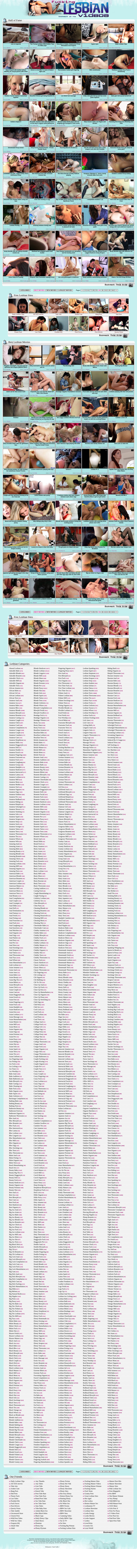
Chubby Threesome (40, 958)
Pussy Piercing (88, 1346)
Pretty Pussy (87, 1311)
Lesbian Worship (89, 713)
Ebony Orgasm (39, 1336)
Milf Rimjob (87, 935)
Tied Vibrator (112, 1217)
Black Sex (12, 1393)
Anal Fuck (12, 923)
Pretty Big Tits (88, 1296)
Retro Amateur (88, 1425)
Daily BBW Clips (66, 1518)
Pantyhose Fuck (88, 1163)
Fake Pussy (37, 1383)
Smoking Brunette (114, 903)
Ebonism (38, 1523)
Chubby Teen (38, 955)
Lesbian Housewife (65, 1363)
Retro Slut (86, 1452)
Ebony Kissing (39, 1321)
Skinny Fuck (112, 846)
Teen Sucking (112, 1190)
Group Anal (62, 859)
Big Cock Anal (14, 1257)
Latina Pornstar (63, 1267)
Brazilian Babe (39, 733)
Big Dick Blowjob (15, 1276)
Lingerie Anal (87, 728)
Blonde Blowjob (14, 1435)
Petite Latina (87, 1205)
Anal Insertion (14, 928)
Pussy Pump (87, 1348)
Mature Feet (87, 794)
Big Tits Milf (13, 1316)
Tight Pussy (112, 1232)
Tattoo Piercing (113, 1042)
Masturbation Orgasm (90, 752)
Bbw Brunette (14, 1123)
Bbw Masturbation (15, 1138)
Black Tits (12, 1408)
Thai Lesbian (112, 1205)
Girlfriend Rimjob (64, 797)
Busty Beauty (38, 856)
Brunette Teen (38, 831)
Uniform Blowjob (114, 1267)
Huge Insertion (63, 1034)
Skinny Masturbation (115, 854)
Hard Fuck (62, 923)
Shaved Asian (112, 767)
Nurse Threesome (89, 1064)
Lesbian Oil (62, 1403)
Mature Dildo (87, 787)
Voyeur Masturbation (115, 1326)
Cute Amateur (38, 1128)
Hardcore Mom (63, 938)
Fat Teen (37, 1420)
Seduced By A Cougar (115, 740)
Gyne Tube (119, 653)
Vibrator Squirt (113, 1286)
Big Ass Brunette (15, 1222)
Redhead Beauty (88, 1393)
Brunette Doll (38, 792)
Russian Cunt (112, 695)
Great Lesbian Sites (91, 1496)
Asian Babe (13, 975)
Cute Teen (37, 1153)
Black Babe (13, 1346)
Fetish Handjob (39, 1452)
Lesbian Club (63, 1321)
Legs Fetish (62, 1286)
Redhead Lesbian (89, 1405)
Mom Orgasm (87, 992)
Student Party (112, 997)
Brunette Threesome (41, 834)
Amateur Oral (14, 787)
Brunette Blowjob (40, 775)
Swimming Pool (113, 1032)
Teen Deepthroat (113, 1094)
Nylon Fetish (87, 1071)
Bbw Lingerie (14, 1136)
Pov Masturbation (89, 1281)
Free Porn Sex (114, 1516)
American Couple (15, 881)
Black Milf (13, 1373)
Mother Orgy (87, 1032)
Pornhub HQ (58, 331)
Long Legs (86, 737)
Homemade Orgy (64, 965)
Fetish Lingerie (39, 1454)
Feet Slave (37, 1427)
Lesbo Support (90, 1518)
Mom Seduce (87, 995)
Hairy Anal (62, 876)
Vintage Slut (112, 1318)
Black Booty (13, 1356)
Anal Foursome (14, 920)
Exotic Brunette (39, 1363)
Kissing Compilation (65, 1195)
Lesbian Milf (62, 1388)
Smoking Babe (113, 896)
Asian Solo (13, 1047)
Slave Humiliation (114, 881)
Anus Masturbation (15, 962)
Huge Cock (62, 1022)
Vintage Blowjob (113, 1296)
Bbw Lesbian (13, 1133)
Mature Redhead (88, 844)
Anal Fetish (13, 916)
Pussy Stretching (88, 1351)
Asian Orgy (13, 1032)
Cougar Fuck (38, 1047)
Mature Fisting (88, 799)
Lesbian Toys (87, 700)
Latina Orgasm (63, 1262)
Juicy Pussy (62, 1173)
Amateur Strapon (15, 819)
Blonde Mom (38, 678)
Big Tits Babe (14, 1304)
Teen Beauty (112, 1064)
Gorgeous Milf (63, 836)
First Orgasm (62, 681)
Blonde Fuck (13, 1457)
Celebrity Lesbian (40, 898)
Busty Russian (39, 881)
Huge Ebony (62, 1029)
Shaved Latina (112, 787)
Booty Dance (38, 725)
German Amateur (64, 757)
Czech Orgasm (39, 1178)
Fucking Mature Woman (93, 1486)
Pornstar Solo (87, 1269)
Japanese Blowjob (64, 1126)
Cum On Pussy (39, 1106)
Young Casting (113, 1432)
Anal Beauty (13, 896)
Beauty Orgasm (14, 1185)
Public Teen (87, 1326)
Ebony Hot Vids (65, 1484)
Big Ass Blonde (14, 1220)
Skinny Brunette (113, 844)
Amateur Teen (14, 831)
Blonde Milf (38, 676)
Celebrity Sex (38, 901)
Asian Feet (12, 1000)
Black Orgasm (14, 1380)
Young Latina (112, 1445)
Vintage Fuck (112, 1299)
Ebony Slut (37, 1341)
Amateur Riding (14, 802)
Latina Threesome (64, 1279)
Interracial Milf (63, 1091)
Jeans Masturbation (65, 1165)
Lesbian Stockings (89, 676)
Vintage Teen (112, 1321)
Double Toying (39, 1259)
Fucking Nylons (90, 1489)
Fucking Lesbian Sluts (67, 1528)
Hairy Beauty (63, 883)
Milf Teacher (87, 955)
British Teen (38, 755)
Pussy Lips (86, 1343)
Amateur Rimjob (15, 804)
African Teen (13, 698)
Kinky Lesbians (63, 1185)
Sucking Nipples (113, 1024)
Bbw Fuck (12, 1126)
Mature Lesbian (88, 824)
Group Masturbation (65, 866)
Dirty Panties (38, 1227)
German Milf (62, 777)
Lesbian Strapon (88, 678)
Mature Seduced (88, 849)
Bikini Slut (13, 1331)
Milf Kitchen (87, 918)
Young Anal (112, 1415)
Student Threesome (114, 1002)
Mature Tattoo (88, 866)
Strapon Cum (112, 980)
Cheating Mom (39, 920)
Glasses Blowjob (64, 819)
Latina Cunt (62, 1239)
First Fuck (61, 678)
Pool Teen (86, 1234)
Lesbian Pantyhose (64, 1412)
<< (82, 290)
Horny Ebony (63, 990)
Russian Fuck (112, 698)
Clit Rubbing (38, 980)
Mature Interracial (89, 814)
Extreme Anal (38, 1368)
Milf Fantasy (87, 903)
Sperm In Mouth (113, 950)
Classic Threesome (40, 970)
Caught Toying (39, 896)
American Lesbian (15, 883)
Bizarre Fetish (14, 1333)
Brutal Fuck (38, 844)
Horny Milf (62, 1000)
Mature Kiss (87, 817)
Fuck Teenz (89, 1491)
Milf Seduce (87, 938)
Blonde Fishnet (14, 1454)
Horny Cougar (63, 985)
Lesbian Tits (87, 698)
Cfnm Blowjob (39, 903)
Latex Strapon (63, 1225)
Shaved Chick (112, 782)
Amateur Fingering (15, 755)
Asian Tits (12, 1054)
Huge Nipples (63, 1037)
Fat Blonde (37, 1398)
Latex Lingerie (63, 1217)
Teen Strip (111, 1187)
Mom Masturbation (89, 990)
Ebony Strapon (39, 1343)
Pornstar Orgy (88, 1257)
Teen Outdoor (112, 1155)
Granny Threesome (64, 856)
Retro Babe (87, 1427)
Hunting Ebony (65, 1498)
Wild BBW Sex (114, 1501)
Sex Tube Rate (40, 1501)
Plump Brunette (88, 1217)
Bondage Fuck (39, 715)
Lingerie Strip (87, 733)
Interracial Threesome (65, 1106)
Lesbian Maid (63, 1378)
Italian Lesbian (63, 1108)
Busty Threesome (40, 886)
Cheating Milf (38, 918)
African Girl (13, 693)
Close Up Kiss (39, 990)
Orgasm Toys (87, 1113)
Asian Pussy (13, 1039)
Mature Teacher (88, 869)
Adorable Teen (14, 686)
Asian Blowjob (14, 985)
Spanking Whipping (114, 948)
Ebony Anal (38, 1294)
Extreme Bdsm (39, 1370)
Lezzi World (89, 1528)
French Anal (62, 733)
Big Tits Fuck (13, 1311)
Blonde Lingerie (39, 673)
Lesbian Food (63, 1351)
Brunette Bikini (39, 772)
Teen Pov (111, 1165)
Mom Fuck (87, 987)
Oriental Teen (87, 1121)
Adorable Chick (14, 678)
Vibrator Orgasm (113, 1284)
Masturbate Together (90, 750)
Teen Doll (111, 1101)
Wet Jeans (111, 1333)
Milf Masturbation (89, 920)
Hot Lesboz (89, 1501)
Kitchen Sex (62, 1200)
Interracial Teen (63, 1103)
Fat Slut (36, 1417)
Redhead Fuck (88, 1403)
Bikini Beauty (14, 1323)
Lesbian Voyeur (88, 708)
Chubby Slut (38, 953)
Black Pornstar (14, 1385)
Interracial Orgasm (64, 1096)
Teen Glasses (112, 1128)
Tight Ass (111, 1225)
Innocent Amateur (64, 1049)
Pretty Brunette (88, 1301)
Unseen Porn (58, 635)
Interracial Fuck (63, 1084)
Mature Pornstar (88, 841)
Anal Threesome (14, 955)
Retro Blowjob (88, 1435)
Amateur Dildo (14, 742)
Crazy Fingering (39, 1076)
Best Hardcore (14, 1205)
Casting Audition (39, 888)
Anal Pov (12, 943)
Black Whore (13, 1412)
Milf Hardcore (88, 916)
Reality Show (87, 1380)
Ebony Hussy (64, 1486)
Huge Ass (61, 1017)
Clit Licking (38, 975)
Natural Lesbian (88, 1044)
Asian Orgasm (14, 1029)
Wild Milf (111, 1393)
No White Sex (65, 1503)
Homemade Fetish (64, 955)
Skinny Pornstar (113, 864)
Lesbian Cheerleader (65, 1316)
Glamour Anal (63, 804)
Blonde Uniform (39, 703)
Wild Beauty (112, 1378)
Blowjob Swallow (40, 713)
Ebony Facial (38, 1314)
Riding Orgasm (113, 671)
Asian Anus (13, 972)
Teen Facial (111, 1106)
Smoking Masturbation (115, 916)
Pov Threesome (88, 1291)
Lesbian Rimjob (63, 1435)
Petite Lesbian (88, 1207)
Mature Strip (87, 861)
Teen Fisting (112, 1121)
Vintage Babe (112, 1294)
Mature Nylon (88, 834)
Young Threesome (114, 1462)
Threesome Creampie (115, 1210)
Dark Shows (39, 1521)
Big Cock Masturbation (17, 1269)
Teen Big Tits (112, 1066)
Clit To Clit (37, 982)
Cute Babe (37, 1131)
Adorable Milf (14, 681)
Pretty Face (87, 1304)
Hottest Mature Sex (91, 1503)
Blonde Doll (13, 1450)
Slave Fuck (111, 876)
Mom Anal (86, 977)
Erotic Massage (39, 1358)
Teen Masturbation (114, 1145)
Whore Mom (112, 1361)
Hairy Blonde (63, 886)
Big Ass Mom (14, 1237)
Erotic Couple (38, 1356)
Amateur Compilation (16, 728)
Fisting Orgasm (63, 705)
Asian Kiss (13, 1012)
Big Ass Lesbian (14, 1232)
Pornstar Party (88, 1259)
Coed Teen (37, 1019)
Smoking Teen (112, 923)
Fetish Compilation (40, 1447)
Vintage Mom (112, 1311)
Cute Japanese (38, 1140)
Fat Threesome (39, 1422)
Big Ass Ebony (14, 1227)
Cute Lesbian (38, 1145)
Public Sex (86, 1323)
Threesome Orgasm (114, 1215)
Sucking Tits (112, 1027)
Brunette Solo (38, 824)
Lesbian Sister (63, 1450)
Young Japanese (113, 1442)
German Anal (63, 760)
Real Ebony (87, 1373)
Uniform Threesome (114, 1281)
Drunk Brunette (39, 1267)
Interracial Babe (63, 1066)
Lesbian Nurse (63, 1398)
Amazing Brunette (15, 856)
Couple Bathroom (40, 1056)
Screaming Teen (113, 737)
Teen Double (112, 1103)
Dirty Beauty (38, 1207)
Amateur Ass (13, 703)
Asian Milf (13, 1024)
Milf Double (87, 901)
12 (106, 290)
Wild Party (111, 1400)
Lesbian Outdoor (64, 1410)
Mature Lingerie (88, 826)
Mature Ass (87, 760)
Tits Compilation (113, 1237)
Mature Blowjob (88, 775)
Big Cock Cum (14, 1264)
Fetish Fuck (38, 1450)
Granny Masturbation (65, 851)
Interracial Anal (63, 1064)
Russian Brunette (113, 691)
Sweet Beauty (112, 1029)
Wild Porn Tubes (78, 635)
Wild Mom (111, 1395)
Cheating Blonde (39, 908)
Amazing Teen (14, 871)
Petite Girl (86, 1202)
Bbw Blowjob (14, 1121)
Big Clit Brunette (15, 1252)
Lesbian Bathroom (64, 1304)
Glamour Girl (63, 807)
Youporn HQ (119, 635)
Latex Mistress (63, 1220)
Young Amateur (113, 1412)
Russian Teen (112, 718)
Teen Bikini (112, 1069)
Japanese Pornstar (64, 1153)
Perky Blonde (87, 1183)
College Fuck (38, 1024)
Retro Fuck (87, 1440)
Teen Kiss (111, 1140)
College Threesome (40, 1042)
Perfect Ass (87, 1180)
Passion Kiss (87, 1178)
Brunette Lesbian (39, 804)
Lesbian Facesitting (65, 1336)
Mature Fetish (87, 797)
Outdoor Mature (88, 1140)
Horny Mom (62, 1002)
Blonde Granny (14, 1462)
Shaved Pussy (112, 799)
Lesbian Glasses (63, 1356)
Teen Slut (111, 1175)
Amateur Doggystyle (16, 745)
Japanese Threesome (65, 1158)
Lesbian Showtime (91, 1508)
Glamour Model (63, 814)
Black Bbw (13, 1348)
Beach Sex (12, 1168)
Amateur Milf (14, 780)
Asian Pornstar (14, 1034)
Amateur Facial (14, 752)
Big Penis (12, 1299)
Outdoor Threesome (90, 1145)
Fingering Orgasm (64, 668)
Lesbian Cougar (63, 1326)
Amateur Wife (14, 841)
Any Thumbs (58, 653)
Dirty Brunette (39, 1212)
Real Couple (87, 1368)
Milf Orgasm (87, 923)
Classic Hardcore (39, 962)
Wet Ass (110, 1328)
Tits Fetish (111, 1239)
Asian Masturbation (16, 1019)
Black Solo (13, 1398)
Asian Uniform (14, 1056)
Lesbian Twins (88, 703)
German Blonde (63, 765)
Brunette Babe (39, 762)
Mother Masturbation (90, 1027)
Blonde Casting (14, 1437)
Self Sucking (112, 745)
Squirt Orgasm (113, 960)
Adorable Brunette (15, 676)
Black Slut (12, 1395)
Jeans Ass (61, 1160)
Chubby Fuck (38, 938)
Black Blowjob (14, 1353)
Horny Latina (63, 995)
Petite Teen (87, 1210)
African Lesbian (14, 695)
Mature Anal (87, 757)
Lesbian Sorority (64, 1459)
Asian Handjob (14, 1007)
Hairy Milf (62, 911)
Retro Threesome (89, 1454)
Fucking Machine (64, 747)
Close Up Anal (39, 985)
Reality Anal (87, 1378)
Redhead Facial (88, 1400)
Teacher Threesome (114, 1049)
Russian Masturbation (115, 705)
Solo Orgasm (112, 935)
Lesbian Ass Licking (65, 1296)
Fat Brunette (38, 1400)
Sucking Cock (112, 1017)
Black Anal (13, 1341)
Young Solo (112, 1457)
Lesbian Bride (63, 1314)
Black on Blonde (15, 1415)
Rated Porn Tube (41, 1498)
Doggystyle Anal (39, 1237)
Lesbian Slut (62, 1454)
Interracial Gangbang (65, 1086)
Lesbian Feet (62, 1341)
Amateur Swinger (15, 826)
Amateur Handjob (15, 767)
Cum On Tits (38, 1108)
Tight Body (111, 1227)
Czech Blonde (38, 1160)
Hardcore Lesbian (64, 935)
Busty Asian (38, 851)
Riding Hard (112, 668)
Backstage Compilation (17, 1098)
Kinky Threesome (64, 1192)
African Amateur (15, 688)
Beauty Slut (13, 1190)
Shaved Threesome (114, 809)
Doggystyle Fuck (39, 1239)
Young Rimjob (113, 1450)
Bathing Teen (13, 1106)
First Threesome (63, 683)
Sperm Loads (112, 955)
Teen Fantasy (112, 1108)
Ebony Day (39, 1526)
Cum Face (37, 1096)
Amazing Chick (14, 859)
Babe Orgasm (13, 1091)
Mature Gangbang (89, 804)
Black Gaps (39, 1516)
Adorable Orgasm (15, 683)
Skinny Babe (112, 831)
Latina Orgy (62, 1264)
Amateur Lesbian (15, 777)
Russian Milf (112, 710)
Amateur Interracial (16, 772)
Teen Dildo (111, 1096)
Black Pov (12, 1388)
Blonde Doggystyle (15, 1447)
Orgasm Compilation (90, 1108)
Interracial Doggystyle (66, 1079)
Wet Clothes (112, 1331)
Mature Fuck (87, 802)
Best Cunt (12, 1200)
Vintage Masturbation (115, 1304)
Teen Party (111, 1160)
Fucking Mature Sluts (92, 1481)
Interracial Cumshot (65, 1074)
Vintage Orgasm (113, 1314)
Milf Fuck (86, 908)
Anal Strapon (13, 950)
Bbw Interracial (14, 1128)
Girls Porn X (113, 1508)
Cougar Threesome (40, 1054)
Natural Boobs (88, 1042)
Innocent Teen (63, 1061)
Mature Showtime (115, 1484)
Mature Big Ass (88, 767)
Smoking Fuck (113, 911)
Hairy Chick (62, 891)
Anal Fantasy (13, 913)
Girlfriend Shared (64, 799)
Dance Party (38, 1183)
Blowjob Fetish (39, 710)
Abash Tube (18, 653)
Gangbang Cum (63, 755)
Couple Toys (38, 1069)
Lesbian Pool (62, 1420)
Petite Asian (87, 1195)
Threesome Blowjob (114, 1207)
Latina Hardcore (63, 1249)
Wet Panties (112, 1341)
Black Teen (13, 1403)
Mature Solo (87, 854)
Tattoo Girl (111, 1037)
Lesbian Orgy (63, 1408)
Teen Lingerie (112, 1143)
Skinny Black (112, 836)
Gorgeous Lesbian (64, 834)
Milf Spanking (88, 943)
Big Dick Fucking (15, 1284)
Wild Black (111, 1380)
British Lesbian (39, 745)
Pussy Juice (87, 1338)
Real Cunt (86, 1370)
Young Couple (112, 1437)
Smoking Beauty (113, 898)
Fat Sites (63, 1523)
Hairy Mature (63, 908)
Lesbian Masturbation (65, 1383)
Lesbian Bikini (63, 1309)
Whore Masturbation (115, 1358)
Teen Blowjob (112, 1071)
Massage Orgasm (89, 745)
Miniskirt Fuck (88, 967)
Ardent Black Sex (41, 1511)
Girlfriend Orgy (63, 794)
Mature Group (88, 807)
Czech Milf (37, 1173)
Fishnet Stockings (64, 700)
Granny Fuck (62, 844)
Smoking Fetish (113, 908)
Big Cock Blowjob (15, 1259)
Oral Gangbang (88, 1103)
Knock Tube (39, 1491)
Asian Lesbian (14, 1014)
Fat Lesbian (38, 1408)
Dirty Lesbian (38, 1220)
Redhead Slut (87, 1417)
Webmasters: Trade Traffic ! (52, 1547)
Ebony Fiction (65, 1481)
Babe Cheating (14, 1086)
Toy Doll (111, 1249)
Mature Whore (88, 876)
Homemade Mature (65, 962)
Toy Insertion (112, 1252)
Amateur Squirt (14, 817)
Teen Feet (111, 1111)
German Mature (63, 775)
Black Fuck (13, 1365)
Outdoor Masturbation (90, 1138)
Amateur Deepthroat (16, 740)
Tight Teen (111, 1234)
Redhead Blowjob (89, 1395)
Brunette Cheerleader (41, 780)
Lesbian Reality (63, 1432)
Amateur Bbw (14, 708)
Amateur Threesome (16, 834)
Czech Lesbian (39, 1168)
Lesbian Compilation (65, 1323)
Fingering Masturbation (42, 1462)
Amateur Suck (14, 824)
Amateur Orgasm (15, 789)
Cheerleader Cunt (40, 928)
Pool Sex (86, 1229)
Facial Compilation (40, 1378)
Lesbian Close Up (64, 1318)
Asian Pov (12, 1037)
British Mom (38, 752)
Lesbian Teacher (88, 691)
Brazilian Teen (39, 737)
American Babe (14, 873)
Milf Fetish (87, 906)
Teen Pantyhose (113, 1158)
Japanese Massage (64, 1140)
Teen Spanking (113, 1180)
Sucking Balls (112, 1007)
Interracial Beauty (64, 1069)
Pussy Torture (87, 1358)
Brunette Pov (38, 817)
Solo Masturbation (114, 933)
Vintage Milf (112, 1309)
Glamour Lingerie (64, 812)
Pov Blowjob (87, 1276)
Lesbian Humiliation (65, 1365)
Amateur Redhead (15, 799)
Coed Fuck (37, 1012)
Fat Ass (36, 1393)
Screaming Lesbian (114, 733)
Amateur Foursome (15, 757)
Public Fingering (88, 1318)
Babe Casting (13, 1084)
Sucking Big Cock (114, 1009)
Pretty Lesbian (88, 1309)
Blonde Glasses (14, 1459)
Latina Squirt (62, 1274)
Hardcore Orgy (63, 943)
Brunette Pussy (39, 819)
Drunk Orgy (38, 1276)
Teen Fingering (113, 1116)
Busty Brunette (39, 861)
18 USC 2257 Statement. (61, 1543)
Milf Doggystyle (88, 898)
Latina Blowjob (63, 1234)
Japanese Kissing (64, 1136)
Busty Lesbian (39, 871)
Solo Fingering (113, 930)
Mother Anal (87, 1019)
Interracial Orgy (63, 1098)
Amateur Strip (14, 822)
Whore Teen (112, 1365)
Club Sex (37, 1007)
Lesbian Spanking (89, 668)
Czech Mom (38, 1175)
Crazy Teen (38, 1086)
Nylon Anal (87, 1069)
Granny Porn (89, 1494)
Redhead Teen (88, 1420)
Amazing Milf (14, 866)
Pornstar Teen (87, 1272)
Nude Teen (86, 1056)
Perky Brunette (88, 1185)
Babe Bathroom (14, 1079)
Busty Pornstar (39, 878)
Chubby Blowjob (39, 935)
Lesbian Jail (62, 1368)
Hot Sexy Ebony (65, 1494)
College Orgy (38, 1029)
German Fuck (63, 770)
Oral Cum (86, 1098)
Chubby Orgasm (39, 950)
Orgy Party (86, 1116)
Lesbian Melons (63, 1385)
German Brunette (64, 767)
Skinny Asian (112, 829)
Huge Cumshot (63, 1024)
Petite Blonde (87, 1197)
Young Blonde (112, 1427)
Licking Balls (87, 725)
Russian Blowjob (113, 688)
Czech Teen (38, 1180)
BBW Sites (64, 1513)
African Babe (13, 691)
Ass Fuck (12, 1064)
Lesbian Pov (62, 1425)
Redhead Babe (88, 1390)
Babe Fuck (12, 1089)
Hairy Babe (62, 881)
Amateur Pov (13, 797)
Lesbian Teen (87, 693)
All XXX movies (38, 313)
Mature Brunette (88, 777)
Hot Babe (61, 1014)
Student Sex (112, 1000)
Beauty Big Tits (14, 1173)
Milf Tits (86, 960)
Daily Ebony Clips (41, 1518)
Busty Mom (38, 876)
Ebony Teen (38, 1346)
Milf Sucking (87, 953)
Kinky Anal (62, 1175)
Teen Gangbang (113, 1126)
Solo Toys (111, 945)
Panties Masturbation (90, 1153)
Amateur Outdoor (15, 794)
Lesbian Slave (63, 1452)
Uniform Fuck (112, 1274)
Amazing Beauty (15, 851)
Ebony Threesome (40, 1348)
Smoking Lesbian (114, 913)
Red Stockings (88, 1385)
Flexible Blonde (63, 708)
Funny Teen (62, 752)
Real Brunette (87, 1363)
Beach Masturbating (16, 1165)
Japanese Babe (63, 1121)
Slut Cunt (111, 888)
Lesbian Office (63, 1400)
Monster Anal (87, 1005)
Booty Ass (37, 723)
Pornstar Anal (87, 1237)
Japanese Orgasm (64, 1150)
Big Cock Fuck (14, 1267)
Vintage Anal (112, 1291)
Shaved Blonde (113, 777)
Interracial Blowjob (65, 1071)
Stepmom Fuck (113, 965)
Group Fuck (62, 864)
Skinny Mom (112, 861)
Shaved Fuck (112, 784)
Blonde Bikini (14, 1432)
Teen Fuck (111, 1123)
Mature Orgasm (88, 836)
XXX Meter (113, 1506)
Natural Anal (87, 1039)
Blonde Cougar (14, 1445)
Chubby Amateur (39, 930)
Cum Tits (37, 1118)
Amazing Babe (14, 849)
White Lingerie (113, 1348)
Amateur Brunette (15, 715)
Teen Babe (111, 1059)
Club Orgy (37, 1002)
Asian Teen (13, 1051)
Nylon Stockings (88, 1076)
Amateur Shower (15, 809)
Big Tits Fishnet (14, 1309)
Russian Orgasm (113, 713)
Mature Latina (88, 822)
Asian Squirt (13, 1049)
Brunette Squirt (39, 826)
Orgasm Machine (89, 1111)
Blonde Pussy (38, 688)
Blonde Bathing (14, 1425)
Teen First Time (113, 1118)
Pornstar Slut (87, 1267)
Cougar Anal (38, 1044)
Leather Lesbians (64, 1284)
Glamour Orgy (63, 817)
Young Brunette (113, 1430)
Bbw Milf (12, 1140)
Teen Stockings (113, 1185)
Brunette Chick (39, 782)
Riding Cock (87, 1457)
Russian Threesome (114, 720)
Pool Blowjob (87, 1222)
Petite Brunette (88, 1200)
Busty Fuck (38, 866)
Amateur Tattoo (14, 829)
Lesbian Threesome (89, 695)
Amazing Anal (14, 844)
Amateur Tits (13, 836)
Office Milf (87, 1081)
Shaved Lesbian (113, 789)
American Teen (14, 893)
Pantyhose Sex (88, 1168)
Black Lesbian (14, 1368)
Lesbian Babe (63, 1299)
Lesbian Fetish (63, 1343)
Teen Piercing (112, 1163)
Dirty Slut (37, 1229)
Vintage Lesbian (113, 1301)
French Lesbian (63, 737)
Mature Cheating (89, 780)
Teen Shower (112, 1173)
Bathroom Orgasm (15, 1113)
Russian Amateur (113, 676)
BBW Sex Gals (65, 1508)
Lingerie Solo (87, 730)
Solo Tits (111, 943)
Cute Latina (38, 1143)
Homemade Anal (64, 953)
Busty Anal (37, 849)
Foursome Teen (63, 728)
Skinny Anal (112, 826)
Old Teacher (87, 1094)
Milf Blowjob (87, 891)
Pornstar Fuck (87, 1247)
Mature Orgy (87, 839)
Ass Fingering (14, 1059)
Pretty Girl (86, 1306)
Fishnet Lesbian (63, 695)
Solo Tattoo (111, 940)
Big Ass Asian (14, 1212)
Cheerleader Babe (40, 925)
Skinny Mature (113, 856)
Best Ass (12, 1195)
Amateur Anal (14, 700)
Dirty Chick (38, 1215)
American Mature (15, 886)
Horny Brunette (63, 980)
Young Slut (111, 1454)
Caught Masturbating (41, 893)
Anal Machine (14, 930)
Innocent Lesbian (64, 1059)
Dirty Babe (37, 1205)
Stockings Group (113, 972)
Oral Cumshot (88, 1101)
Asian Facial (13, 997)
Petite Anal (87, 1192)
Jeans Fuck (62, 1163)
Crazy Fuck (38, 1079)
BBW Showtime (65, 1511)
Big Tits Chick (14, 1306)
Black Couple (14, 1361)
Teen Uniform (112, 1202)
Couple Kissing (39, 1061)
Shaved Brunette (113, 780)
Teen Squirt (111, 1183)
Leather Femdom (64, 1281)
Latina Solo (62, 1272)
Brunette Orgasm (39, 812)
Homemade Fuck (64, 958)
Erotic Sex (37, 1361)
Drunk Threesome (40, 1286)
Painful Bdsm (87, 1148)
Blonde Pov (38, 686)
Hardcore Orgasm (64, 940)
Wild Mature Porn (115, 1503)
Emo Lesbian (38, 1351)
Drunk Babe (38, 1262)
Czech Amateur (39, 1155)
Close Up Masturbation (42, 992)
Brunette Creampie (40, 787)
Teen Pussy (111, 1168)
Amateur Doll (14, 747)
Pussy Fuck (87, 1336)
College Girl (38, 1027)
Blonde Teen (38, 700)
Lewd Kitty (88, 1523)
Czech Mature (38, 1170)
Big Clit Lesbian (14, 1254)
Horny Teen (62, 1012)
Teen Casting (112, 1074)
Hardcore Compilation (66, 933)
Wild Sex (111, 1403)
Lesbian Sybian (88, 686)
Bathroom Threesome (16, 1116)
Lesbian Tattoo (88, 688)
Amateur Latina (14, 775)
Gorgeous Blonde (64, 829)
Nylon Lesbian (88, 1074)
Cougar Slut (38, 1051)
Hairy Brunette (63, 888)
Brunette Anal (38, 757)
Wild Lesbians (112, 1388)
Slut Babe (111, 886)
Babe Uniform (14, 1096)
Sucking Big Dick (114, 1012)
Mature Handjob (88, 809)
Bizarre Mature (14, 1338)
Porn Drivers (98, 331)
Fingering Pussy (63, 671)
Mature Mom (87, 831)
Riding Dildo (87, 1462)
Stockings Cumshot (114, 967)
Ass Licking (13, 1066)
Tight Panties (112, 1229)
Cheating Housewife (41, 916)
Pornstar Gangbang (89, 1249)
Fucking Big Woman (67, 1526)
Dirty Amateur (39, 1202)
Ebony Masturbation (41, 1326)
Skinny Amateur (113, 824)
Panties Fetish (87, 1150)
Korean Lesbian (63, 1202)
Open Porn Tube (115, 1521)
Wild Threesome (113, 1410)
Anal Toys (12, 958)
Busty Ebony (38, 864)
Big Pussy (12, 1301)
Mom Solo (86, 997)
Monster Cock (88, 1007)
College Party (38, 1032)
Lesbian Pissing (63, 1417)
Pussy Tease (87, 1356)
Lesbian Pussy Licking (66, 1430)
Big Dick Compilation (16, 1279)
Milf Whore (87, 965)
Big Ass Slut (13, 1239)
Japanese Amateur (64, 1113)
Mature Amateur (88, 755)
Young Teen (112, 1459)
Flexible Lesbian (64, 710)
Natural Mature (88, 1047)
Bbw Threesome (14, 1153)
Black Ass (12, 1343)
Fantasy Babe (38, 1385)
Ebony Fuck (38, 1316)
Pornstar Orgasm (89, 1254)
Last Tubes (38, 331)
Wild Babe (111, 1373)
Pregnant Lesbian (89, 1294)
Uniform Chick (113, 1272)
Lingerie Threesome (90, 735)
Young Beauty (112, 1422)
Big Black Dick (14, 1244)
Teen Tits (111, 1197)
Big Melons (13, 1291)
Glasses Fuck (62, 822)
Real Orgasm (87, 1375)
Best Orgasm (13, 1207)
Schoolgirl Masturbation (116, 728)
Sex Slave (111, 755)
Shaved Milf (112, 794)
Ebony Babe (38, 1296)
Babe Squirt (13, 1094)
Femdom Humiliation (41, 1435)
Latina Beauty (63, 1232)
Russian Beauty (113, 683)
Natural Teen (87, 1051)
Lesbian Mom (63, 1390)
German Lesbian (64, 772)
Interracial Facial (64, 1081)
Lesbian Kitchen (64, 1373)
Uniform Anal (112, 1264)
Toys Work (111, 1259)
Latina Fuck (62, 1244)
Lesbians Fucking (89, 718)
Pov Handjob (87, 1279)
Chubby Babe (38, 933)
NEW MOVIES (51, 290)
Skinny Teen (112, 871)
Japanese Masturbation (66, 1143)
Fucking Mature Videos (93, 1484)
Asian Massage (14, 1017)
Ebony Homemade (40, 1318)
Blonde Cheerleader (16, 1440)
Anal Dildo (13, 906)
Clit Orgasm (38, 977)
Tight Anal (111, 1220)
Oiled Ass (86, 1089)
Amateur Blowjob (15, 713)
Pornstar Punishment (90, 1262)
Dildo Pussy (38, 1197)
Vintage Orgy (112, 1316)
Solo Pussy (111, 938)
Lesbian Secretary (64, 1440)
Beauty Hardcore (15, 1183)
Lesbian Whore (88, 710)
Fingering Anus (39, 1457)
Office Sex (86, 1084)
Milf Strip (86, 950)
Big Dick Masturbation (17, 1286)
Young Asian (112, 1417)
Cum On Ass (38, 1101)
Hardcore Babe (63, 928)
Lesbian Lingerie (64, 1375)
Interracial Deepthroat (65, 1076)
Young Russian (113, 1452)
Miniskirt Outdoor (89, 972)
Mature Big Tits (88, 770)
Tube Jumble (18, 635)
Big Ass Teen (13, 1242)
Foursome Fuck (63, 725)
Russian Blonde (113, 686)
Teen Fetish (111, 1113)
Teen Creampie (113, 1084)
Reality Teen (87, 1383)
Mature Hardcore (89, 812)
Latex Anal (62, 1207)
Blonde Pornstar (39, 683)
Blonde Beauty (14, 1427)
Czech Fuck (38, 1165)
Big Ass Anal (13, 1210)
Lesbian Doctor (63, 1331)
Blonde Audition (14, 1420)
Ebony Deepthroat (40, 1311)
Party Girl (86, 1173)
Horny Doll (62, 987)
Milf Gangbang (88, 911)
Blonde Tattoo (38, 698)
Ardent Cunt (78, 313)
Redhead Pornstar (89, 1415)
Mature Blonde (88, 772)
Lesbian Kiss (62, 1370)
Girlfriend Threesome (65, 802)
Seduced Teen (112, 742)
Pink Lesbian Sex (115, 1489)
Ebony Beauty (38, 1301)
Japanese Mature (64, 1145)
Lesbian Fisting (63, 1348)
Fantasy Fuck (38, 1388)
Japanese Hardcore (64, 1133)
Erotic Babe (38, 1353)
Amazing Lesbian (15, 864)
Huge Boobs (62, 1019)
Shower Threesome (114, 819)
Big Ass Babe (13, 1215)
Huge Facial (62, 1032)
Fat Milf (36, 1412)
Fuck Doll (61, 745)
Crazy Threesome (40, 1089)
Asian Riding (13, 1042)
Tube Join (58, 313)
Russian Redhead (113, 715)
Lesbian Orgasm (64, 1405)
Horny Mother (63, 1005)
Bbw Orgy (12, 1145)
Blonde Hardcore (39, 668)
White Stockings (113, 1351)
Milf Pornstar (87, 930)
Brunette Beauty (39, 767)
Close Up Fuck (39, 987)
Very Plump (113, 1498)
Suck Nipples (112, 1005)
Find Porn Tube (114, 1518)
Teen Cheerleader (114, 1076)
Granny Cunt (62, 841)
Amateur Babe (14, 705)
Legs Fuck (62, 1289)
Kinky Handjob (63, 1180)
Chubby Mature (39, 945)
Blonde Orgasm (39, 681)
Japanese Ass (62, 1118)
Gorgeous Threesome (65, 839)
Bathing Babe (14, 1101)
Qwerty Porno (119, 331)
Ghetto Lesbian (63, 784)
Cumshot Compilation (41, 1121)
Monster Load (88, 1012)
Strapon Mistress (113, 985)
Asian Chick (13, 987)
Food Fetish (62, 713)
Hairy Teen (62, 916)
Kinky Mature (63, 1187)
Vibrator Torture (113, 1289)
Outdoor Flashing (89, 1128)
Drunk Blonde (38, 1264)
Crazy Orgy (38, 1084)
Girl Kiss (61, 787)
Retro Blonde (87, 1432)
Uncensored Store (38, 635)
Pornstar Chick (88, 1244)
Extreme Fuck (38, 1373)
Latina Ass (62, 1229)
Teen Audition (112, 1056)
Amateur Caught (14, 720)
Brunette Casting (39, 777)
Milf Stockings (88, 948)
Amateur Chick (14, 723)
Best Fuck (12, 1202)
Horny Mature (63, 997)
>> (116, 290)
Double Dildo (38, 1249)
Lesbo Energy (89, 1513)
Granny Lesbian (63, 849)
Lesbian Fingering (64, 1346)
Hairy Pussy (62, 913)
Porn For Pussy (114, 1511)
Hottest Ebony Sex (66, 1496)
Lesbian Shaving (64, 1445)
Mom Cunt (86, 982)
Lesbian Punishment (65, 1427)
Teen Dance (112, 1091)
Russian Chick (113, 693)
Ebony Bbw (38, 1299)
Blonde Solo (38, 693)
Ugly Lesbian (112, 1262)
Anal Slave (13, 945)
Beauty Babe (13, 1170)
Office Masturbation (90, 1079)
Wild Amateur (112, 1370)
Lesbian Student (88, 683)
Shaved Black (112, 775)
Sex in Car (111, 757)
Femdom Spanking (40, 1442)
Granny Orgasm (63, 854)
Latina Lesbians (63, 1252)
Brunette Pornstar (40, 814)
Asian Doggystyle (15, 995)
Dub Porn (119, 313)
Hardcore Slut (63, 945)
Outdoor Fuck (87, 1131)
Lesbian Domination (65, 1333)
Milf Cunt (86, 896)
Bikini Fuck (13, 1328)
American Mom (14, 891)
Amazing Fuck (14, 861)
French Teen (62, 742)
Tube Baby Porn (41, 1508)
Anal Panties (13, 938)
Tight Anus (111, 1222)
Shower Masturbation (115, 814)
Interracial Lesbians (65, 1089)
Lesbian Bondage (64, 1311)
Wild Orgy (111, 1398)
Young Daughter (113, 1440)
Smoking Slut (112, 920)
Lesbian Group (63, 1358)
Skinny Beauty (113, 834)
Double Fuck (38, 1257)
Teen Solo (111, 1178)
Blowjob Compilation (41, 708)
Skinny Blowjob (113, 841)
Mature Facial (87, 792)
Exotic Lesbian (39, 1365)
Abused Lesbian (14, 668)
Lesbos (87, 1521)
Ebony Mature (39, 1328)
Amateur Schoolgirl (16, 807)
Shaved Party (112, 797)
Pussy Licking (88, 1341)
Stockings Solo (113, 975)
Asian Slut (12, 1044)
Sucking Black (113, 1014)
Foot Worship (63, 718)
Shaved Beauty (113, 772)
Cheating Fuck (39, 913)
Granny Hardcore (64, 846)
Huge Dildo (62, 1027)
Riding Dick (87, 1459)
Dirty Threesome (39, 1234)
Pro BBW (112, 1494)
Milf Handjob (87, 913)
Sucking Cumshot (114, 1019)
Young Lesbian (113, 1447)
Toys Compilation (114, 1257)
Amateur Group (14, 765)
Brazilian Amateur (40, 730)
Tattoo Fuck (112, 1034)
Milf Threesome (88, 958)
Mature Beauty (88, 765)
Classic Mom (38, 967)
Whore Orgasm (113, 1363)
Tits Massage (112, 1242)
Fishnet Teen (62, 703)
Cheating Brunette (40, 911)
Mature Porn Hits (115, 1481)
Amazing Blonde (15, 854)
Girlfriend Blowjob (64, 792)
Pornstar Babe (88, 1239)
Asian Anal (13, 970)
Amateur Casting (15, 718)
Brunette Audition (40, 760)
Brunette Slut (38, 822)
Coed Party (37, 1017)
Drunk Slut (37, 1281)
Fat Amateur (38, 1390)
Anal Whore (13, 960)
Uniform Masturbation (115, 1276)
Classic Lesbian (39, 965)
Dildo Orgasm (38, 1195)
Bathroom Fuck (14, 1111)
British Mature (39, 747)
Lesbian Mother (63, 1395)
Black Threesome (15, 1405)
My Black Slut (65, 1501)
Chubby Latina (39, 940)
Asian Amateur (14, 967)
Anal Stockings (14, 948)
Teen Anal (111, 1051)
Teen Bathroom (113, 1061)
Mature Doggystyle (89, 789)
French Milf (62, 740)
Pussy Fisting (87, 1331)
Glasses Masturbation (65, 824)
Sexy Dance (112, 760)
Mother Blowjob (88, 1022)
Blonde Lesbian (39, 671)
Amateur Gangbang (16, 762)
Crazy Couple (38, 1074)
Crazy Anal (37, 1071)
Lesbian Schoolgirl (64, 1437)
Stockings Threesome (115, 977)
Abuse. (70, 1543)
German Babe (63, 762)
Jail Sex (61, 1111)
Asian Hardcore (14, 1009)
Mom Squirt (87, 1000)
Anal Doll (12, 908)
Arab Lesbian (13, 965)
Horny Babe (62, 972)
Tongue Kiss (112, 1244)
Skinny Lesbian (113, 851)
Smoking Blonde (113, 901)
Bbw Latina (13, 1131)
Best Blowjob (14, 1197)
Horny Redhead (63, 1009)
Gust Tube (98, 653)
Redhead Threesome (90, 1422)
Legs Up (61, 1291)
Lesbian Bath (62, 1301)
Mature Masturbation (90, 829)
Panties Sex (87, 1158)
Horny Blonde (63, 977)
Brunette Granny (39, 799)
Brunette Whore (39, 836)
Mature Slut (87, 851)
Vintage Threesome (114, 1323)
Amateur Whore (14, 839)
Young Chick (112, 1435)
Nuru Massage (88, 1066)
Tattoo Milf (111, 1039)
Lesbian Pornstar (64, 1422)
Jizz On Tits (62, 1170)
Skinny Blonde (113, 839)
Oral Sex (86, 1106)
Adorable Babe (14, 671)
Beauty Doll (13, 1178)
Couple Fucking (39, 1059)
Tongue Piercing (113, 1247)
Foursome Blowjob (64, 723)
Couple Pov (38, 1066)
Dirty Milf (37, 1222)
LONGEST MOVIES (65, 290)
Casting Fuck (38, 891)
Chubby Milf (38, 948)
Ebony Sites (64, 1491)
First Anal (61, 673)
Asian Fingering (14, 1002)
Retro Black (87, 1430)
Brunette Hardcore (40, 802)
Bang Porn (98, 313)
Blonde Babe (13, 1422)
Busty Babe (38, 854)
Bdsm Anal (13, 1155)
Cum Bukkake (39, 1091)
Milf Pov (86, 933)
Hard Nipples (63, 925)
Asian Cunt (13, 992)
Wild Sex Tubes (98, 635)
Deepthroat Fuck (39, 1190)
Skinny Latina (112, 849)
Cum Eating (38, 1094)
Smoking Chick (113, 906)
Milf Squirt (87, 945)
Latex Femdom (63, 1212)
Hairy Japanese (63, 898)
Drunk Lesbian (39, 1272)
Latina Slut (62, 1269)
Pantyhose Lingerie (89, 1165)
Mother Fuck (87, 1024)
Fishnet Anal (62, 693)
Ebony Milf (38, 1331)
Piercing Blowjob (89, 1212)
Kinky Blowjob (63, 1178)
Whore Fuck (112, 1356)
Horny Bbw (62, 975)
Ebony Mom (38, 1333)
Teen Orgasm (112, 1150)
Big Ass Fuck (13, 1229)
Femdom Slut (38, 1440)
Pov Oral (86, 1284)
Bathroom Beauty (15, 1108)
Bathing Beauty (14, 1103)
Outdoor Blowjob (89, 1126)
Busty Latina (38, 869)
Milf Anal (86, 881)
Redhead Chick (88, 1398)
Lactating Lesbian (64, 1205)
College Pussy (38, 1034)
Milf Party (86, 928)
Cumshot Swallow (40, 1123)
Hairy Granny (63, 896)
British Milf (38, 750)
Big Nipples (13, 1296)
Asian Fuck (13, 1005)
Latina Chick (62, 1237)
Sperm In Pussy (113, 953)
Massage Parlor (88, 747)
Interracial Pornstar (64, 1101)
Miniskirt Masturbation (91, 970)
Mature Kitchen (88, 819)
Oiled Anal (86, 1086)
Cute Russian (38, 1150)
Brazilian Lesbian (40, 735)
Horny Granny (63, 992)
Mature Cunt (87, 784)
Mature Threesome (89, 871)
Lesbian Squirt (88, 671)
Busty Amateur (39, 846)
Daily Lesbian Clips (18, 313)
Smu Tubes (39, 1506)
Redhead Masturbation (90, 1408)
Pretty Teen (87, 1314)
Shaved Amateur (113, 762)
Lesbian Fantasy (63, 1338)
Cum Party (37, 1113)
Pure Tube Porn (40, 1496)
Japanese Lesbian (64, 1138)
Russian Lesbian (113, 703)
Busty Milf (37, 873)
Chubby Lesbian (39, 943)
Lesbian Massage (64, 1380)
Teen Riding (112, 1170)
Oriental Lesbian (88, 1118)
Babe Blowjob (14, 1081)
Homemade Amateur (65, 950)
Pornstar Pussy (88, 1264)
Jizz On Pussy (63, 1168)
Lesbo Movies (89, 1516)
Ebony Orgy (38, 1338)
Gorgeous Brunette (64, 831)
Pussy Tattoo (87, 1353)
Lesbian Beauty (63, 1306)
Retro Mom (87, 1450)
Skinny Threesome (114, 873)
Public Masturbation (90, 1321)
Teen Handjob (112, 1133)
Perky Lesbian (88, 1187)
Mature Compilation (90, 782)
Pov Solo (86, 1289)
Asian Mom (13, 1027)
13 (109, 290)
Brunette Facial (39, 794)
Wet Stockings (112, 1346)
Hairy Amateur (63, 873)
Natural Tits (87, 1054)
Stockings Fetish (113, 970)
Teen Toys (111, 1200)
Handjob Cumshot (64, 918)
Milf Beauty (87, 886)
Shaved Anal (112, 765)
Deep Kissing (38, 1185)
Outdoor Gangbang (89, 1133)
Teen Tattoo (112, 1192)
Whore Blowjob (113, 1353)
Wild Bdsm (111, 1375)
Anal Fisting (13, 918)
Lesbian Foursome (64, 1353)
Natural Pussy (87, 1049)
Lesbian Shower (63, 1447)
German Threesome (65, 782)
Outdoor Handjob (89, 1136)
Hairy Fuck (62, 893)
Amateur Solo (14, 814)
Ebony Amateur (39, 1291)
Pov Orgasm (87, 1286)
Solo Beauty (112, 925)
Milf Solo (86, 940)
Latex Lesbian (63, 1215)
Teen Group (112, 1131)
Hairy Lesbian (63, 903)
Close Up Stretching (41, 1000)
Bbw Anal (12, 1118)
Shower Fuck (112, 812)
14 (113, 290)
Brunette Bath (38, 765)
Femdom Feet (38, 1432)
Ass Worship (13, 1071)
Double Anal (38, 1244)
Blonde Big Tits (14, 1430)
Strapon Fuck (112, 982)
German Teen (63, 780)
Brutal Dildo (38, 841)
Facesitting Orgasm (40, 1375)
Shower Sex (112, 817)
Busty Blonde (38, 859)
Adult (38, 653)
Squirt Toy (111, 962)
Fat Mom (37, 1415)
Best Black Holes (41, 1513)
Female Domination (40, 1430)
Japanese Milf (63, 1148)
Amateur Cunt (14, 737)
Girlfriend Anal (63, 789)
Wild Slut (111, 1405)
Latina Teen (62, 1276)
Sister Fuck (111, 822)
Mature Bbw (87, 762)
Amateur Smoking (15, 812)
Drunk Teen (38, 1284)
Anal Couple (13, 901)
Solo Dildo (111, 928)
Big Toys (12, 1318)
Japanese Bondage (64, 1128)
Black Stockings (14, 1400)
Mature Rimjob (88, 846)
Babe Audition (14, 1076)
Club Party (37, 1005)
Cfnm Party (38, 906)
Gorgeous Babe (63, 826)
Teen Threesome (113, 1195)
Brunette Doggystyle (41, 789)
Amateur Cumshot (15, 735)
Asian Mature (14, 1022)
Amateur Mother (15, 784)
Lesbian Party (63, 1415)
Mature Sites (113, 1486)
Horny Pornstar (63, 1007)
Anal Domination (15, 911)
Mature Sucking (88, 864)
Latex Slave (62, 1222)
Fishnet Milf (62, 698)
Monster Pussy (88, 1014)
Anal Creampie (14, 903)
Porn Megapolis (114, 1491)
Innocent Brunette (64, 1054)
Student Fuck (112, 995)
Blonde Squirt (38, 695)
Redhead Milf (87, 1410)
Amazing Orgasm (15, 869)
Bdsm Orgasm (14, 1160)
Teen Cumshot (113, 1086)
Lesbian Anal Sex (64, 1294)
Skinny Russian (113, 866)
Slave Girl (111, 878)
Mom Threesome (89, 1002)
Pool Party (86, 1227)
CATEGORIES (25, 290)
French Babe (62, 735)
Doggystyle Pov (39, 1242)
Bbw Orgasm (13, 1143)
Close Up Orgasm (40, 995)
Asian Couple (14, 990)
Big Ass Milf (13, 1234)
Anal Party (12, 940)
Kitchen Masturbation (65, 1197)
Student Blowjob (113, 992)
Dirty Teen (37, 1232)
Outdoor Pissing (88, 1143)
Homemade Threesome (66, 970)
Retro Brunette (88, 1437)
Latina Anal (62, 1227)
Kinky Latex (62, 1183)
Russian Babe (112, 681)
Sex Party (111, 752)
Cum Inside (38, 1098)
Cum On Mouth (39, 1103)
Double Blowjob (39, 1247)
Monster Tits (87, 1017)
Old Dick (86, 1091)
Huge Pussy (62, 1039)
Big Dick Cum (14, 1281)
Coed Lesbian (38, 1014)
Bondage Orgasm (40, 718)
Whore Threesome (114, 1368)
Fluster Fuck (18, 331)
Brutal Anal (38, 839)
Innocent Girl (63, 1056)
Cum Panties (38, 1111)
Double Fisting (39, 1254)
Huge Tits (61, 1044)
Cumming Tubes (65, 1516)
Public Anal (87, 1316)
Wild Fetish (111, 1385)
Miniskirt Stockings (90, 975)
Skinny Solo (112, 869)
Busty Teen (37, 883)
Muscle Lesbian (88, 1037)
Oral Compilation (89, 1096)
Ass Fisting (13, 1061)
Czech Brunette (39, 1163)
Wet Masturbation (114, 1336)
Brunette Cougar (39, 784)
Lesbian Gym (63, 1361)
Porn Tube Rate (40, 1494)
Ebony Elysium (40, 1528)
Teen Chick (111, 1079)
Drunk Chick (38, 1269)
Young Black (112, 1425)
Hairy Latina (62, 901)
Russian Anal (112, 678)
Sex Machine (112, 750)
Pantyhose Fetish (89, 1160)
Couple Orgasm (39, 1064)
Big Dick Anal (14, 1274)
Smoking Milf (112, 918)
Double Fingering (40, 1252)
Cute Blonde (38, 1133)
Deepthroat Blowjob (41, 1187)
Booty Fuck (38, 728)
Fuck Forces (78, 331)
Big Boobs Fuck (14, 1247)
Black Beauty (13, 1351)
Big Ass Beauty (14, 1217)
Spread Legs (112, 958)
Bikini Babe (13, 1321)
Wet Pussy (111, 1343)
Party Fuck (86, 1170)
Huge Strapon (63, 1042)
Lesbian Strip (87, 681)
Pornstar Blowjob (89, 1242)
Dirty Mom (37, 1225)
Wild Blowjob (112, 1383)
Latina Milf (62, 1257)
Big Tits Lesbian (14, 1314)
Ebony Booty (38, 1306)
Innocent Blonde (64, 1051)
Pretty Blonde (87, 1299)
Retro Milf (86, 1447)
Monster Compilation (90, 1009)
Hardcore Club (63, 930)
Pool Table (86, 1232)
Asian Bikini (13, 982)
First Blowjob (63, 676)
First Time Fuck (63, 686)
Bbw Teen (12, 1150)
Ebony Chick (38, 1309)
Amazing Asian (14, 846)
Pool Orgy (86, 1225)
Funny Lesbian (63, 750)
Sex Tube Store (40, 1503)
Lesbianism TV (90, 1506)
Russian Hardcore (114, 700)
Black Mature (14, 1370)
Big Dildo (12, 1289)
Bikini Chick (13, 1326)
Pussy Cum (87, 1328)
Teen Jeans (111, 1138)
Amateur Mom (14, 782)
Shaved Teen (112, 807)
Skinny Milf (112, 859)
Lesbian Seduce (63, 1442)
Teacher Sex (112, 1044)
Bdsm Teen (13, 1163)
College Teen (38, 1039)
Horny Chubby (63, 982)
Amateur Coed (14, 725)
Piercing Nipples (88, 1215)
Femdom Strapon (40, 1445)
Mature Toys (87, 873)
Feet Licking (38, 1425)
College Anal (38, 1022)
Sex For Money (113, 747)
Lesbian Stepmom (89, 673)
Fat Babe (37, 1395)
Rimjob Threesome (114, 673)
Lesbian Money (63, 1393)
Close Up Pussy (39, 997)
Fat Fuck (37, 1405)
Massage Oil (87, 742)
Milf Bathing (87, 883)
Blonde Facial (14, 1452)
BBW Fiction (64, 1506)
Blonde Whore (39, 705)
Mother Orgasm (88, 1029)
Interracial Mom (63, 1094)
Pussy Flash (87, 1333)
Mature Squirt (87, 856)
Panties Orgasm (88, 1155)
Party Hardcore (88, 1175)
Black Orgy (13, 1383)
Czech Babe (38, 1158)
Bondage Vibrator (40, 720)
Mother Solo (87, 1034)
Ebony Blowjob (39, 1304)
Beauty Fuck (13, 1180)
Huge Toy (61, 1047)
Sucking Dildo (113, 1022)
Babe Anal (12, 1074)
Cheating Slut (38, 923)
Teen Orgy (111, 1153)
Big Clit (12, 1249)
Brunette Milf (38, 807)
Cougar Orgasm (39, 1049)
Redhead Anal (88, 1388)
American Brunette (15, 878)
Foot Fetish (62, 715)
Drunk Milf (38, 1274)
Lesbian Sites (89, 1511)
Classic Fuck (38, 960)
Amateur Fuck (14, 760)
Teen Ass (111, 1054)
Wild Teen (111, 1408)
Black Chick (13, 1358)
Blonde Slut (38, 691)
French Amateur (63, 730)
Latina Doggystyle (64, 1242)
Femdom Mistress (40, 1437)
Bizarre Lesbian (14, 1336)
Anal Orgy (12, 935)
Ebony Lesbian (39, 1323)
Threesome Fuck (113, 1212)
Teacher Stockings (114, 1047)
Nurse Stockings (88, 1061)
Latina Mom (62, 1259)
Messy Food (87, 878)
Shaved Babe (112, 770)
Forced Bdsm (63, 720)
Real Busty (87, 1365)
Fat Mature (37, 1410)
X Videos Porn (114, 1513)
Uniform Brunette (114, 1269)
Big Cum (12, 1272)
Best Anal (12, 1192)
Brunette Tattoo (39, 829)
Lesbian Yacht (88, 715)
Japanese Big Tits (64, 1123)
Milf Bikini (87, 888)
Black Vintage (14, 1410)
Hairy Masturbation (65, 906)
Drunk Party (38, 1279)
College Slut (38, 1037)
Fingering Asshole (40, 1459)
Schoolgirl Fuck (113, 725)
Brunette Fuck (38, 797)
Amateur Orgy (14, 792)
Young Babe (112, 1420)
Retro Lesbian (88, 1442)
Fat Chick (37, 1403)
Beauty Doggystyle (15, 1175)
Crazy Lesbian (39, 1081)
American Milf (14, 888)
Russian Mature (113, 708)
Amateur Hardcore (15, 770)
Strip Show (111, 990)
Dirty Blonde (38, 1210)
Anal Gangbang (14, 925)
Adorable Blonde (15, 673)
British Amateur (39, 740)
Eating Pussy (38, 1289)
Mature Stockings (89, 859)
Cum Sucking (38, 1116)
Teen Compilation (114, 1081)
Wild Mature (112, 1390)
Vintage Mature (113, 1306)
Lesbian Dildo (63, 1328)
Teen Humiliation (114, 1136)
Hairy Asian (62, 878)
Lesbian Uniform (89, 705)
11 (102, 290)
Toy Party (111, 1254)
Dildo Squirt (38, 1200)
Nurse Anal (87, 1059)
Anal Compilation (15, 898)
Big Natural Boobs (15, 1294)
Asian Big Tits (14, 980)
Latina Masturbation (65, 1254)
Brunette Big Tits (39, 770)
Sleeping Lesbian (113, 883)
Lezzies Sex (89, 1526)
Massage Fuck (88, 740)
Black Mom (13, 1375)
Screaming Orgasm (114, 735)
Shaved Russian (113, 802)
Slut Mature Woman (116, 1496)
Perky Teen (87, 1190)
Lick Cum (86, 723)
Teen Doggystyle (113, 1098)
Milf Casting (87, 893)
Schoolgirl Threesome (115, 730)
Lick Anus (86, 720)
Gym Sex (61, 871)
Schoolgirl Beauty (114, 723)
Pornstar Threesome (90, 1274)
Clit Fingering (38, 972)
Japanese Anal (63, 1116)
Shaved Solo (112, 804)
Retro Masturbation (89, 1445)
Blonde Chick (14, 1442)
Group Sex (62, 869)
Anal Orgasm (13, 933)
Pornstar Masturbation (90, 1252)
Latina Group (63, 1247)
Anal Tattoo (13, 953)
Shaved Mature (113, 792)
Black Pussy (13, 1390)
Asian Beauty (13, 977)
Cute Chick (37, 1138)
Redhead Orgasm (89, 1412)
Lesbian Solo (62, 1457)
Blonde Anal (13, 1417)
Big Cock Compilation (17, 1262)
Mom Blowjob (88, 980)
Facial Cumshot (39, 1380)
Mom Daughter (88, 985)
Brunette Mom (39, 809)
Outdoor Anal (87, 1123)
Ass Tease (12, 1069)
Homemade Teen (64, 967)
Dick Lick (37, 1192)
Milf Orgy (86, 925)
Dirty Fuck (37, 1217)
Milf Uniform (87, 962)
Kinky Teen (62, 1190)
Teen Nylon (112, 1148)
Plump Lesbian (88, 1220)
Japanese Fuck (63, 1131)
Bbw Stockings (14, 1148)
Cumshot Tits (38, 1126)
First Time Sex (63, 691)
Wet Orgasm (112, 1338)
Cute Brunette (38, 1136)
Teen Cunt (111, 1089)
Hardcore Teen (63, 948)
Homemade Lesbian (65, 960)
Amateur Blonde (14, 710)
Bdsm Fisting (13, 1158)
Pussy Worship (88, 1361)
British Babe (38, 742)
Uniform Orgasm (113, 1279)
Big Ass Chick (14, 1225)
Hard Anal (61, 920)
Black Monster (14, 1378)
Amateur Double (15, 750)
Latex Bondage (63, 1210)
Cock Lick (37, 1009)
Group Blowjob (63, 861)
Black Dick (13, 1363)
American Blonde (15, 876)
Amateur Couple (14, 733)
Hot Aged (88, 1498)
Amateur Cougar (15, 730)
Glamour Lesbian (64, 809)
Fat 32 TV (63, 1521)
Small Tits (111, 893)
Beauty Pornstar (14, 1187)
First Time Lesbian (64, 688)
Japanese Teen (63, 1155)
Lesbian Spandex (64, 1462)
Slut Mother (112, 891)
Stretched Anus (113, 987)
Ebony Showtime (66, 1489)
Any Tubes (78, 653)
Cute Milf (37, 1148)
